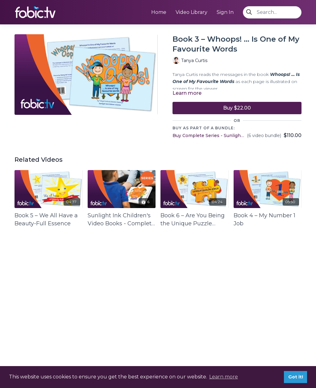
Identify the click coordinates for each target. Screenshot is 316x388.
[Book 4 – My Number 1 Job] (268, 219)
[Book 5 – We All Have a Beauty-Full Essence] (49, 219)
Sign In (225, 12)
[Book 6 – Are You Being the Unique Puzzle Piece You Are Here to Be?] (194, 219)
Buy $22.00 (237, 108)
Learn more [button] (223, 377)
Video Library (191, 12)
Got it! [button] (295, 377)
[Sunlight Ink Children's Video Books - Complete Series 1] (122, 219)
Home (158, 12)
